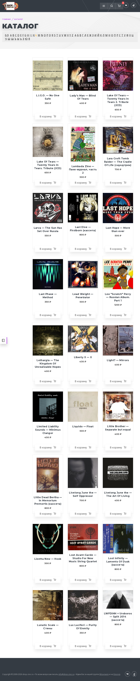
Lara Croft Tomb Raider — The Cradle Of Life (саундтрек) (118, 161)
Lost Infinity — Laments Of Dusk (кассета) (118, 561)
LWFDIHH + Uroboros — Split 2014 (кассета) (118, 616)
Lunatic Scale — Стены (47, 627)
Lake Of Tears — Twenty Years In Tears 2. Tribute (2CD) (118, 100)
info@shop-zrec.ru (66, 674)
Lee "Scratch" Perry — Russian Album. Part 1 (118, 297)
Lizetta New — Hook (47, 558)
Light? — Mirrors (118, 360)
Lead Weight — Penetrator (82, 296)
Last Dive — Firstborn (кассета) (83, 229)
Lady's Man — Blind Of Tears (83, 97)
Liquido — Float (82, 426)
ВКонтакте (104, 674)
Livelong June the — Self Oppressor (83, 494)
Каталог (18, 19)
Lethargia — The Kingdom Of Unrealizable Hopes (48, 363)
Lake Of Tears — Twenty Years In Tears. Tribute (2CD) (47, 165)
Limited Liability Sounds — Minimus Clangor (48, 429)
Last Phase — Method (48, 296)
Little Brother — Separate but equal (118, 428)
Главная (6, 19)
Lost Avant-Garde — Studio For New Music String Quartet (83, 558)
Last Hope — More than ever (118, 229)
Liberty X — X (83, 357)
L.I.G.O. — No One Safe (47, 97)
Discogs (116, 674)
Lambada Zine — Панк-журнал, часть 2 (83, 169)
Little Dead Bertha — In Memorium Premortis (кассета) (48, 500)
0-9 (7, 35)
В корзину (48, 116)
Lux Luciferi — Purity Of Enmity (83, 627)
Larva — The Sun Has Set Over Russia (48, 229)
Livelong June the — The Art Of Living (118, 494)
